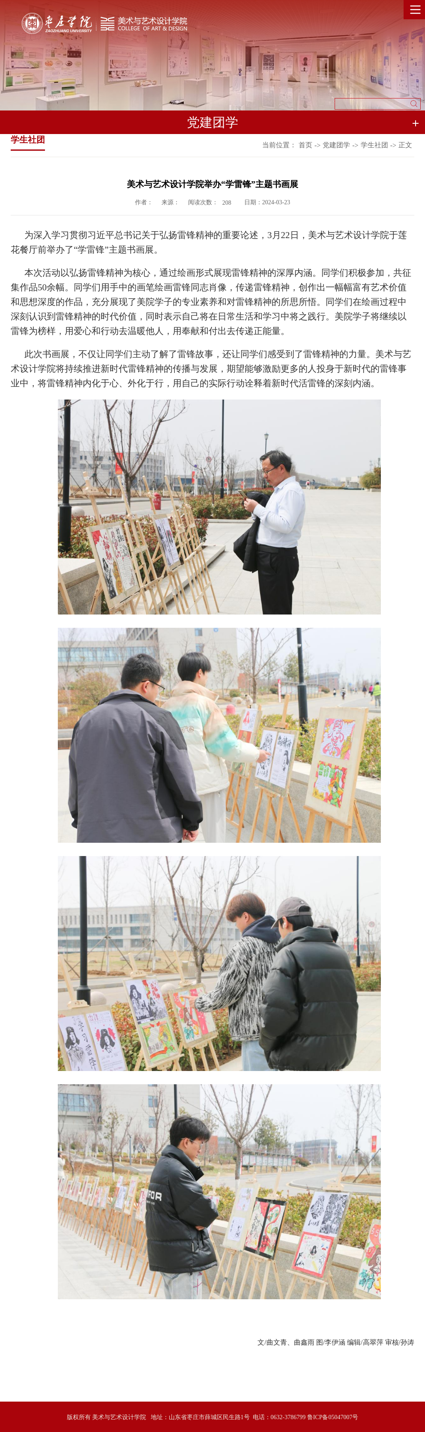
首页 (305, 145)
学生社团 (374, 145)
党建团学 (336, 145)
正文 (405, 145)
